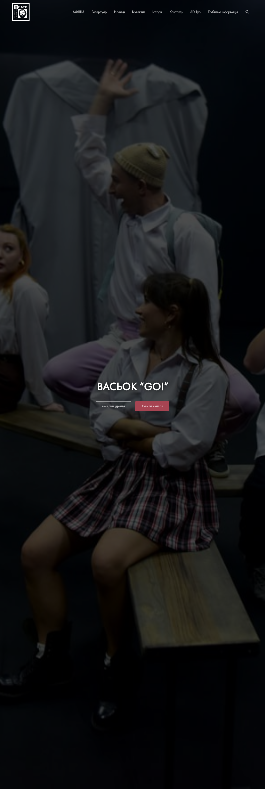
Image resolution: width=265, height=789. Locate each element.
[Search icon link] (247, 12)
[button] (113, 406)
